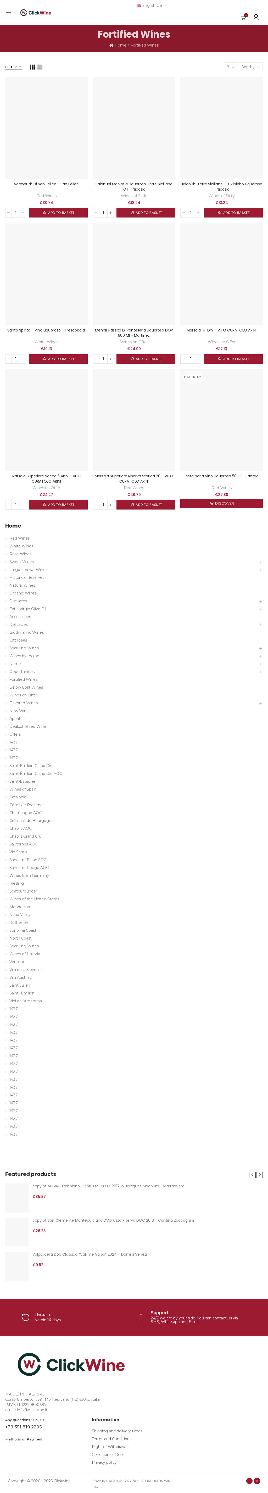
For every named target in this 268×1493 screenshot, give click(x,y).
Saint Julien (19, 985)
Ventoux (17, 961)
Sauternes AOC (23, 844)
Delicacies (18, 624)
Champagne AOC (25, 812)
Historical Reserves (26, 577)
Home (13, 526)
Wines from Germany (29, 875)
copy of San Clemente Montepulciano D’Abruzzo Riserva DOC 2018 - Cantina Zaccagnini (113, 1220)
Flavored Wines (23, 703)
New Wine (19, 710)
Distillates (18, 601)
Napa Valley (20, 914)
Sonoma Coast (22, 930)
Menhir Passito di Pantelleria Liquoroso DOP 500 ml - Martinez (134, 333)
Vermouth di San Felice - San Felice (46, 184)
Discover (224, 503)
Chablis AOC (20, 828)
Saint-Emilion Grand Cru (31, 765)
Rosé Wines (20, 554)
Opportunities (22, 671)
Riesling (16, 883)
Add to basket (61, 212)
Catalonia (17, 797)
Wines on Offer (134, 342)
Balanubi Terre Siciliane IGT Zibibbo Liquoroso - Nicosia (221, 186)
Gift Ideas (18, 640)
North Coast (20, 938)
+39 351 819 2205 (23, 1427)
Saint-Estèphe (22, 781)
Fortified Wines (23, 679)
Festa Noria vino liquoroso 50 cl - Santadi (221, 476)
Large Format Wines (28, 569)
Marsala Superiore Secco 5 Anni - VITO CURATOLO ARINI (46, 478)
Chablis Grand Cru (25, 836)
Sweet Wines (21, 561)
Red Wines (46, 195)
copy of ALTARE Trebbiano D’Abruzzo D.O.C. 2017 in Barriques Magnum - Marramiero (108, 1186)
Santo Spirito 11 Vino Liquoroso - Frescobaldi (46, 330)
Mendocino (19, 907)
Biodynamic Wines (26, 632)
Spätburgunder (23, 891)
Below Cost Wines (26, 687)
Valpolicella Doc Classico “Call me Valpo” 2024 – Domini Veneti (89, 1254)
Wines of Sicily (134, 195)
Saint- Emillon (22, 993)
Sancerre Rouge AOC (29, 867)
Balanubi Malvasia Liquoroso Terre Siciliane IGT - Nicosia (134, 186)
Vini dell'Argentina (25, 1001)
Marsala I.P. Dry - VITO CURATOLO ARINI (221, 330)
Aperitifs (16, 718)
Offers (15, 734)
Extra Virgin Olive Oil (27, 609)
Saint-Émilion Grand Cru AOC (35, 773)
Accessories (20, 616)
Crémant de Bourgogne (31, 820)
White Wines (46, 342)
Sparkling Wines (24, 648)
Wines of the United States (34, 899)
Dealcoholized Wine (27, 726)
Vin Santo (18, 852)
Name (15, 663)
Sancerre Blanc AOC (27, 859)
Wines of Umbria (24, 954)
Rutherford (19, 922)
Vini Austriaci (20, 977)
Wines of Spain (23, 789)
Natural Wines (22, 585)
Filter (11, 67)
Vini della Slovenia (25, 969)
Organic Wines (22, 593)
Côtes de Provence (27, 805)
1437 (13, 742)
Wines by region (24, 656)
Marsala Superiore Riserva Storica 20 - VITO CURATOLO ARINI (134, 478)
